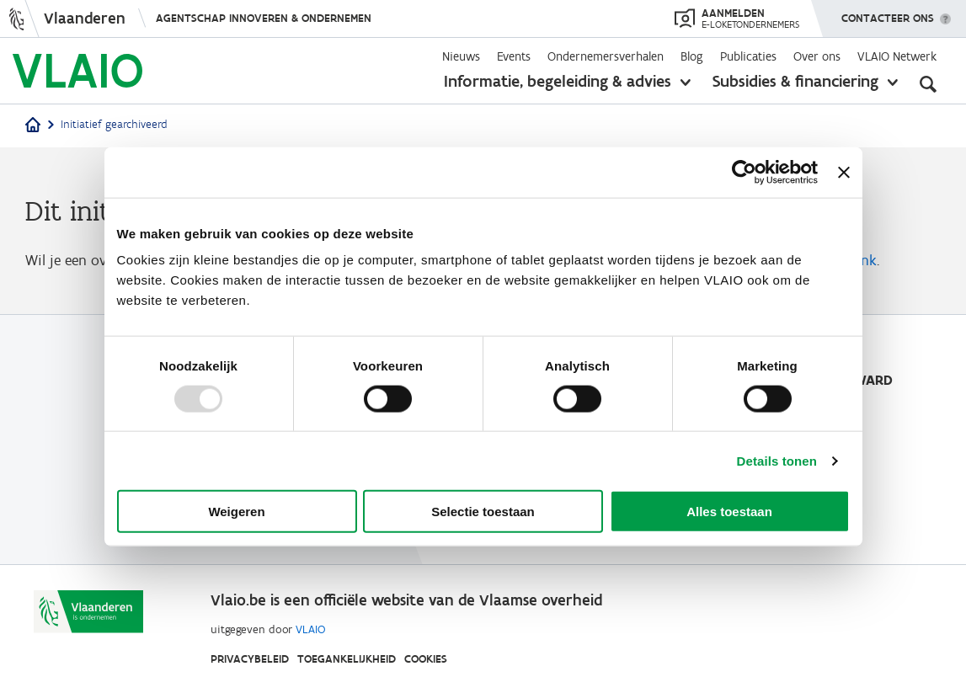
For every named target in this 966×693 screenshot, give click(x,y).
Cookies (425, 659)
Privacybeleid (250, 659)
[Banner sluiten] (844, 172)
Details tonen (777, 460)
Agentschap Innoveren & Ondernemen (263, 18)
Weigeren (236, 511)
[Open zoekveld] (928, 84)
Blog (691, 56)
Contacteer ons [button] (887, 12)
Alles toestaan (729, 511)
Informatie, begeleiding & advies (557, 81)
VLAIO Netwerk (897, 56)
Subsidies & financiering (795, 81)
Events (514, 56)
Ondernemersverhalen (605, 56)
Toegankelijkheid (346, 659)
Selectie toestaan (483, 511)
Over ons (817, 56)
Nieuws (461, 56)
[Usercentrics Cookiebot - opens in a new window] (744, 171)
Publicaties (748, 56)
